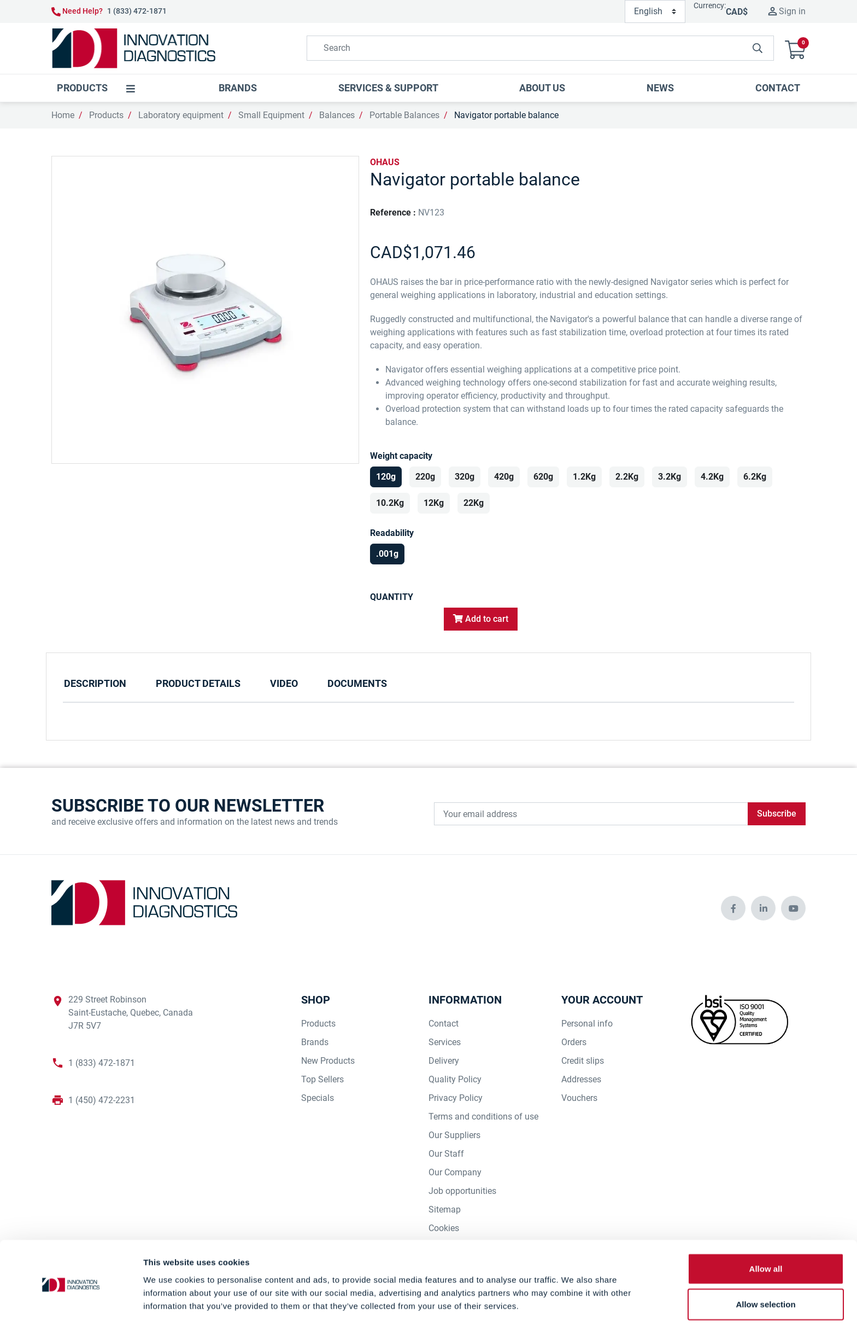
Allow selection (765, 1270)
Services (444, 1042)
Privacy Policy (455, 1098)
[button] (795, 48)
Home (62, 115)
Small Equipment (271, 115)
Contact (443, 1023)
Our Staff (446, 1154)
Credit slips (582, 1061)
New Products (328, 1061)
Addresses (581, 1079)
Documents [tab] (357, 683)
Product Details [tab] (198, 683)
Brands (314, 1042)
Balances (337, 115)
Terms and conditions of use (483, 1116)
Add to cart (480, 619)
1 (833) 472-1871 (137, 11)
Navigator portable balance (506, 115)
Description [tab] (95, 683)
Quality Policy (455, 1079)
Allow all (766, 1234)
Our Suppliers (454, 1135)
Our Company (455, 1172)
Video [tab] (284, 683)
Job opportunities (462, 1191)
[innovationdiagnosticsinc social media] (733, 908)
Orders (573, 1042)
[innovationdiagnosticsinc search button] (757, 48)
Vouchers (579, 1098)
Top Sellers (322, 1079)
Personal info (587, 1023)
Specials (317, 1098)
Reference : (393, 212)
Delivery (443, 1061)
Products (106, 115)
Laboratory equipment (181, 115)
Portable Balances (404, 115)
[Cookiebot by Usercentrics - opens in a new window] (71, 1307)
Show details (573, 1307)
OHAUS (385, 162)
